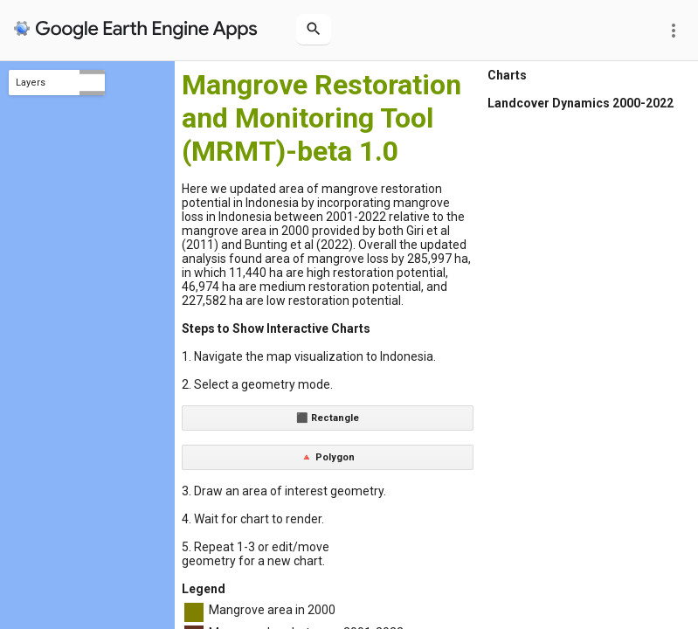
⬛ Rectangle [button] (327, 418)
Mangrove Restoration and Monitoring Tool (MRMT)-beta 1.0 (321, 118)
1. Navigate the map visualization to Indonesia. (309, 356)
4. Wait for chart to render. (253, 519)
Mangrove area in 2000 (272, 610)
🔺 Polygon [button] (328, 457)
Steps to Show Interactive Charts (276, 328)
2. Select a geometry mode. (257, 384)
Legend (203, 589)
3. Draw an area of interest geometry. (284, 491)
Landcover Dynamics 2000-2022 (580, 103)
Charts (507, 75)
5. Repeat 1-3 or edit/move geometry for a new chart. (255, 554)
